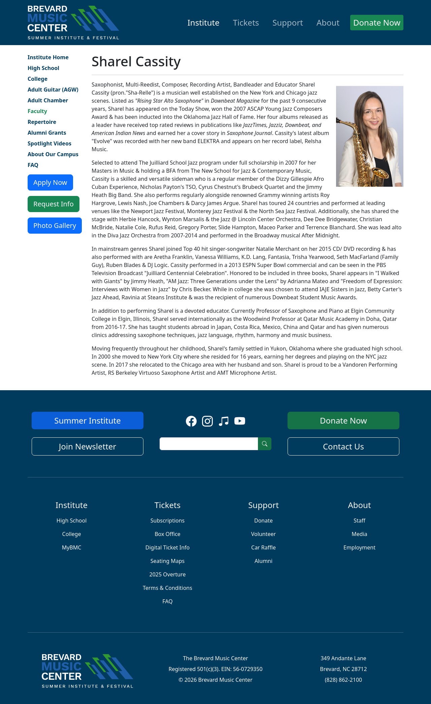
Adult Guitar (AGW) (53, 89)
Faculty (37, 111)
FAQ (33, 165)
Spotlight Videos (49, 143)
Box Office (167, 534)
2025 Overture (167, 574)
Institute (204, 22)
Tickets (246, 22)
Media (359, 534)
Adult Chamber (48, 100)
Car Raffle (263, 547)
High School (43, 68)
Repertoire (42, 122)
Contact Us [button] (343, 446)
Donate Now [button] (376, 22)
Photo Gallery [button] (54, 225)
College (37, 78)
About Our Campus (53, 154)
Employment (359, 547)
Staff (359, 520)
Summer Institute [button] (87, 420)
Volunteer (263, 534)
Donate (263, 520)
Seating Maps (168, 561)
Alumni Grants (47, 132)
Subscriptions (168, 520)
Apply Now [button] (50, 182)
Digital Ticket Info (167, 547)
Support (287, 22)
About (328, 22)
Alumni (263, 561)
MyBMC (71, 547)
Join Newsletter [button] (88, 446)
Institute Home (48, 57)
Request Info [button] (53, 203)
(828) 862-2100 (343, 679)
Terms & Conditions (167, 588)
